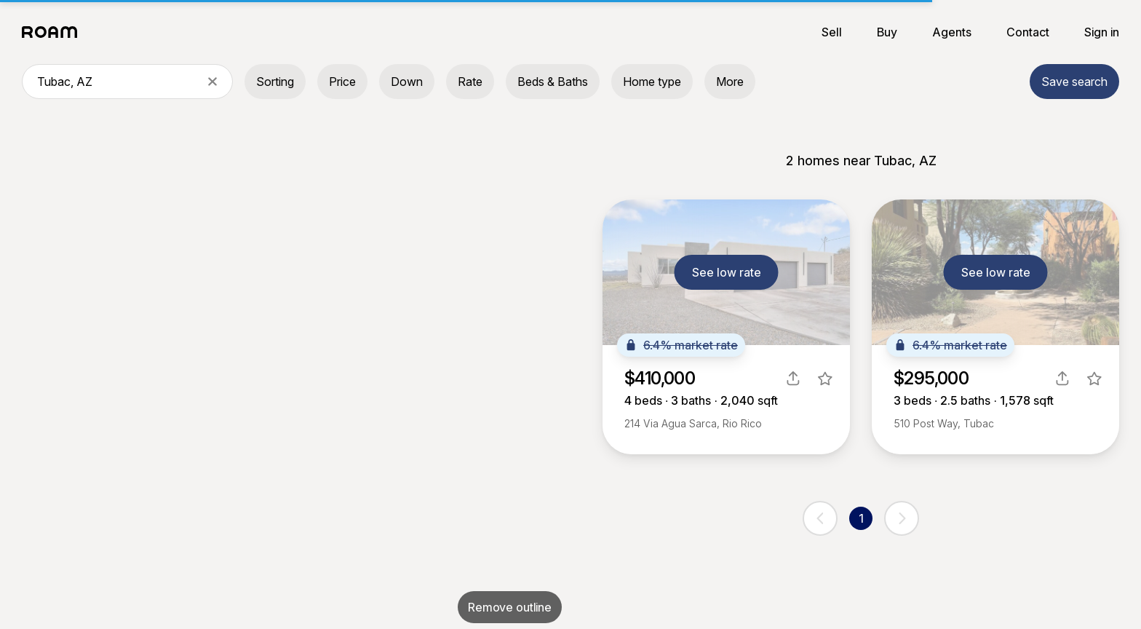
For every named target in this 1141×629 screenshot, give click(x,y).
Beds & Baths (552, 81)
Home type (652, 81)
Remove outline (510, 607)
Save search (1074, 81)
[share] (793, 379)
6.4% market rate (681, 345)
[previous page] (820, 518)
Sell (832, 32)
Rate (470, 81)
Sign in (1101, 32)
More (730, 81)
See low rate (726, 272)
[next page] (901, 518)
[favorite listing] (825, 379)
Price (342, 81)
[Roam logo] (54, 32)
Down (407, 81)
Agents (951, 32)
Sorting (275, 81)
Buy (887, 32)
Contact (1027, 32)
